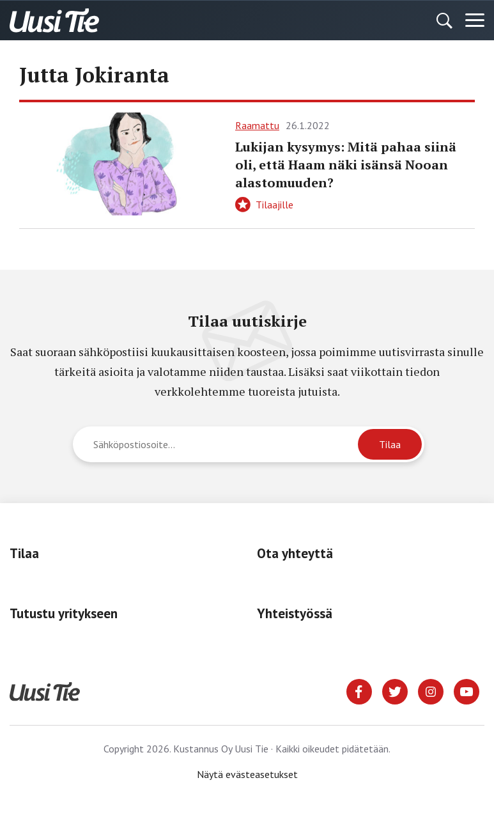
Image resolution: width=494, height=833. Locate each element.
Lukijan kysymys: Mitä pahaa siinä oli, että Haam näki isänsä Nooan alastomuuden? (345, 164)
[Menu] (474, 20)
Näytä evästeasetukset (247, 774)
